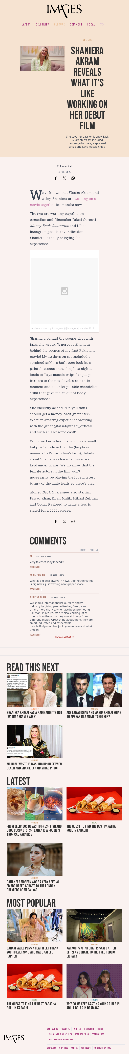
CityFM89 (63, 1047)
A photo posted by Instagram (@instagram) (55, 328)
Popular (94, 550)
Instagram (89, 1028)
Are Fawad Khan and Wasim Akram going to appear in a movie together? (94, 714)
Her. (103, 24)
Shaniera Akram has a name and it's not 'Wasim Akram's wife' (34, 714)
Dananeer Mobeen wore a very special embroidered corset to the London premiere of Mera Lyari (33, 886)
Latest (26, 24)
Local (91, 24)
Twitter (77, 1028)
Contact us (52, 1028)
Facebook (65, 1028)
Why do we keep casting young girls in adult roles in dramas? (93, 1005)
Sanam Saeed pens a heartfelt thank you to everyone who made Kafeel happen (32, 952)
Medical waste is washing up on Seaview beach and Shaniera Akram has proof (34, 766)
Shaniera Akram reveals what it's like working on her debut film (87, 88)
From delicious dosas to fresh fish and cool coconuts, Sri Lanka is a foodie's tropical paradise (34, 830)
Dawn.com (51, 1047)
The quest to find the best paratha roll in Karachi (91, 828)
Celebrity (42, 24)
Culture (59, 24)
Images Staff (66, 166)
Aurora (74, 1047)
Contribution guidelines (61, 1039)
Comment (76, 24)
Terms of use (98, 1034)
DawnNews (86, 1047)
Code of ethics (82, 1034)
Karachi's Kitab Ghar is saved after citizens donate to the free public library (91, 952)
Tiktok (100, 1028)
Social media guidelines (60, 1034)
